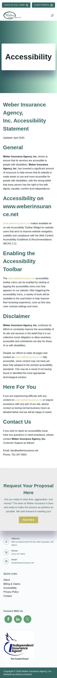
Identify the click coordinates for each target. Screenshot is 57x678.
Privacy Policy (11, 592)
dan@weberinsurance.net (22, 563)
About (6, 580)
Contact (7, 596)
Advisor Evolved (23, 674)
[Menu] (52, 15)
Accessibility (10, 588)
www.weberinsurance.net (16, 223)
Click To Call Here (16, 5)
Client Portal (43, 5)
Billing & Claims (11, 584)
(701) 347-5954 (18, 554)
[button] (28, 520)
